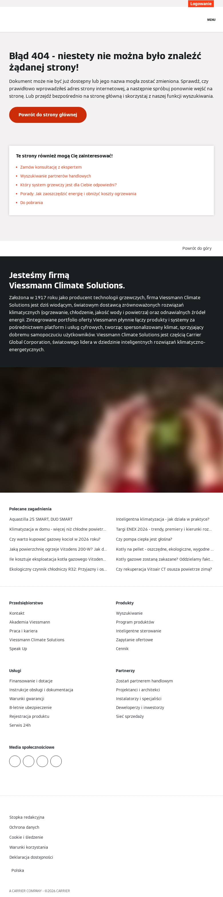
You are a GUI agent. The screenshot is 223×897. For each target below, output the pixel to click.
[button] (198, 248)
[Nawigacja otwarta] (211, 19)
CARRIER (63, 891)
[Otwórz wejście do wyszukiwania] (198, 19)
